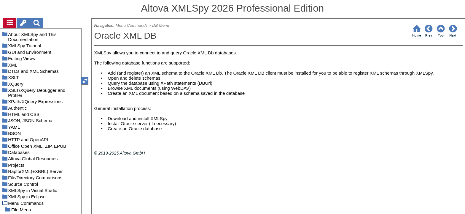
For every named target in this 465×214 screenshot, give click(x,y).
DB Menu (160, 25)
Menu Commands (132, 25)
